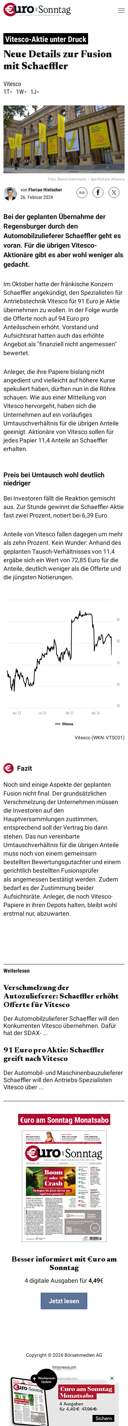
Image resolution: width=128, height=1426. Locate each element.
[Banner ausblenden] (112, 1378)
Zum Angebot (64, 1397)
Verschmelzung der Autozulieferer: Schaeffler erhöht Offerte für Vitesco (61, 997)
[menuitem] (37, 14)
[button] (115, 10)
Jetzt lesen (64, 1301)
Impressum (64, 1367)
